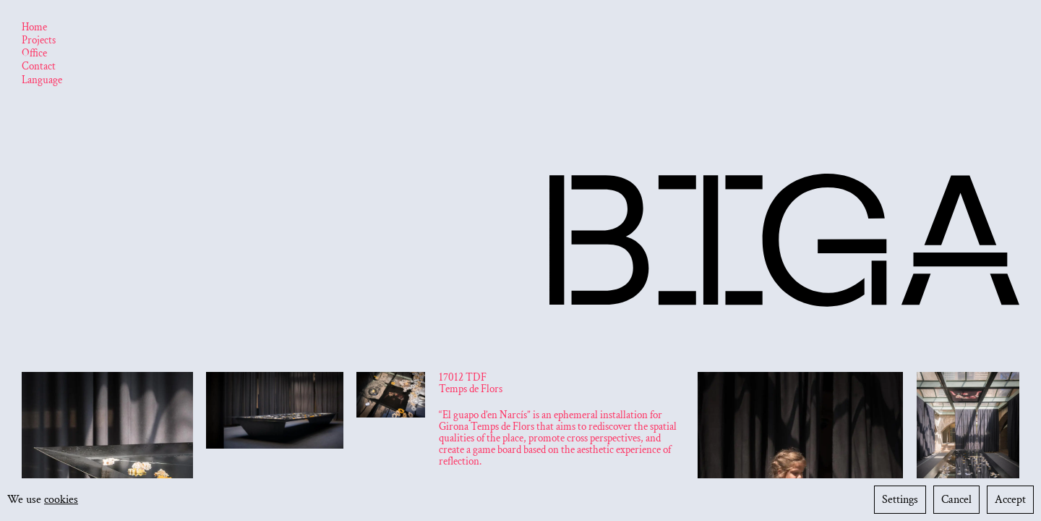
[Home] (34, 28)
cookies (61, 499)
